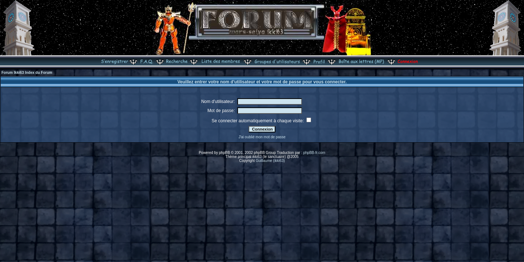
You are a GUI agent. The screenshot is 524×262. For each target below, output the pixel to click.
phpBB (224, 153)
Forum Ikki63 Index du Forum (26, 73)
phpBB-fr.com (314, 153)
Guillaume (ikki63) (270, 161)
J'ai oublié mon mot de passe (261, 137)
